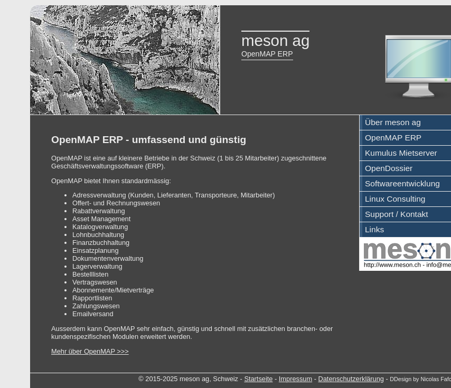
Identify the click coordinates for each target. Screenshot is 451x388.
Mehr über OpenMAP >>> (90, 351)
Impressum (295, 379)
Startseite (258, 379)
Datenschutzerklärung (350, 379)
